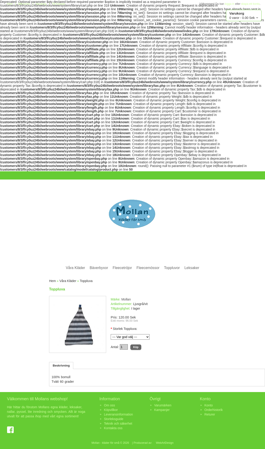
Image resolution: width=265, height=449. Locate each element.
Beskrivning (61, 365)
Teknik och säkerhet (118, 423)
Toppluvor (172, 268)
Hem (10, 3)
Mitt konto (24, 3)
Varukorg (40, 3)
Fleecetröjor (122, 268)
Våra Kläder (75, 268)
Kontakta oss (113, 428)
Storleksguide (113, 419)
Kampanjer (162, 410)
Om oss (109, 405)
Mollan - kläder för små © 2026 (110, 442)
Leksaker (191, 268)
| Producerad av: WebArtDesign (152, 442)
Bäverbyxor (99, 268)
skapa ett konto (250, 3)
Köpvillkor (111, 410)
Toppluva (86, 281)
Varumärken (162, 405)
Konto (209, 405)
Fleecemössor (147, 268)
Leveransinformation (118, 414)
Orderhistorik (214, 410)
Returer (210, 414)
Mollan (126, 299)
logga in (229, 3)
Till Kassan (58, 3)
